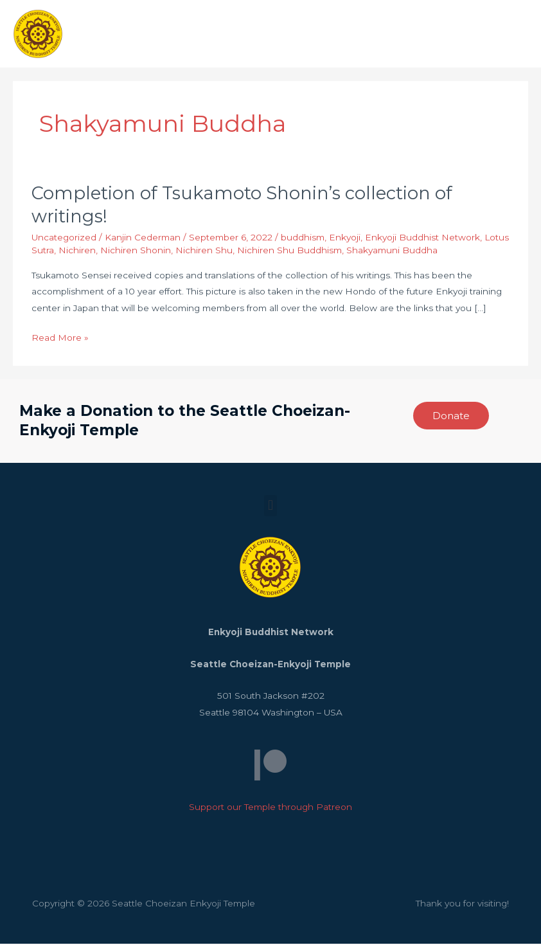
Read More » (60, 337)
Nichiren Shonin (135, 251)
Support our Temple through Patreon (270, 809)
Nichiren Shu (204, 251)
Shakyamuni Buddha (392, 251)
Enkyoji (344, 238)
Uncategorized (63, 238)
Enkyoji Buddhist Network (422, 238)
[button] (270, 507)
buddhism (302, 238)
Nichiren (77, 251)
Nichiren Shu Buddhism (289, 251)
